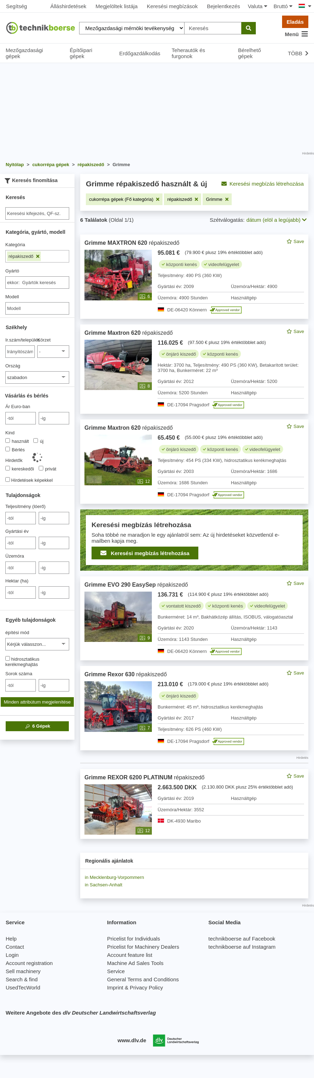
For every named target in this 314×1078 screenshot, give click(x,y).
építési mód (17, 632)
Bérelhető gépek (249, 53)
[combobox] (37, 282)
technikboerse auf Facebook (241, 939)
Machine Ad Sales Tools (135, 963)
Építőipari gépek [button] (81, 53)
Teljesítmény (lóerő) (25, 506)
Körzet (44, 340)
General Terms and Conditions (143, 979)
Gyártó (12, 270)
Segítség (16, 6)
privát (47, 469)
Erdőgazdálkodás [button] (139, 53)
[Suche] (37, 213)
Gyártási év (17, 531)
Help (11, 939)
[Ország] (37, 377)
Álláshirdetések (68, 6)
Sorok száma (18, 673)
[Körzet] (53, 351)
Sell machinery (23, 971)
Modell (12, 296)
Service (116, 971)
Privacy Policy (146, 987)
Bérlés (15, 449)
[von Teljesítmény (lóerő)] (20, 518)
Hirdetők (13, 460)
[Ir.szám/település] (20, 351)
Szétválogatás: (227, 220)
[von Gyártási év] (20, 543)
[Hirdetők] (7, 468)
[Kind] (7, 440)
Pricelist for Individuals (133, 939)
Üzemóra (14, 556)
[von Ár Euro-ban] (20, 418)
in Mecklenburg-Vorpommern (114, 877)
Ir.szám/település (20, 340)
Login (12, 955)
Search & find (22, 979)
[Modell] (37, 308)
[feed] (194, 537)
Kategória (15, 244)
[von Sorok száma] (20, 685)
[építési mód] (37, 644)
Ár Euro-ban (17, 406)
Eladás (295, 22)
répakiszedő (24, 256)
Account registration (29, 963)
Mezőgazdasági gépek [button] (24, 53)
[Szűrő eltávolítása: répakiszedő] (182, 199)
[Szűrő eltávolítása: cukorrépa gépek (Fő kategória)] (124, 199)
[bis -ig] (54, 418)
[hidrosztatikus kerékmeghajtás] (7, 658)
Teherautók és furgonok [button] (188, 53)
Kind (10, 432)
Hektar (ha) (16, 580)
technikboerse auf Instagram (241, 947)
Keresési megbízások (172, 6)
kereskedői (19, 469)
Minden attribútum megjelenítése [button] (37, 702)
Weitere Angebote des (81, 1013)
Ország (12, 365)
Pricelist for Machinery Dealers (143, 947)
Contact (15, 947)
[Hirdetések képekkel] (7, 479)
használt (17, 441)
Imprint (115, 987)
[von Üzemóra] (20, 567)
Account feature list (130, 955)
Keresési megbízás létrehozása (262, 184)
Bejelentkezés (223, 6)
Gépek (37, 726)
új (38, 441)
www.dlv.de (131, 1040)
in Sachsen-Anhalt (103, 884)
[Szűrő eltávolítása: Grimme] (217, 199)
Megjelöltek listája (116, 6)
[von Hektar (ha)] (20, 592)
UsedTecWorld (23, 987)
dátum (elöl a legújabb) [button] (276, 220)
